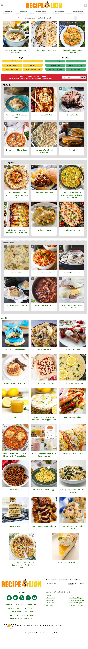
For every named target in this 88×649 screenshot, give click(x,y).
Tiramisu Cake (15, 526)
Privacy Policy (42, 78)
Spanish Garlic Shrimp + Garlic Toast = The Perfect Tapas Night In (16, 195)
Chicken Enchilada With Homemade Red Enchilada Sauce (16, 231)
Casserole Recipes (12, 65)
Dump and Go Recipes (12, 69)
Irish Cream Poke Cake (71, 115)
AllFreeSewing (50, 603)
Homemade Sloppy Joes (44, 193)
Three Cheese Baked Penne (71, 230)
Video (32, 61)
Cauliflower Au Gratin (44, 230)
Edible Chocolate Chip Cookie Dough (72, 527)
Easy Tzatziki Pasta (44, 349)
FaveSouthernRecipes (75, 603)
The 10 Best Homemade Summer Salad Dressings (44, 455)
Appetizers (33, 65)
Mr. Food (71, 595)
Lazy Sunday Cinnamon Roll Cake (16, 305)
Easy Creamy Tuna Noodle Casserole (43, 151)
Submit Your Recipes (17, 615)
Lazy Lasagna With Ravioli (44, 115)
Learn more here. (59, 625)
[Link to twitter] (15, 597)
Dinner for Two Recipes (75, 65)
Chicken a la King (16, 273)
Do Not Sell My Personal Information (21, 608)
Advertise (18, 605)
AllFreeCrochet (50, 598)
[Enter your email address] (57, 583)
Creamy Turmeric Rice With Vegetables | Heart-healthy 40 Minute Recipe (71, 195)
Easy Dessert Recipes (55, 61)
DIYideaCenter (50, 605)
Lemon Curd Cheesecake (66, 562)
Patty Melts (71, 150)
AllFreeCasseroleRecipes (76, 605)
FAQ (35, 605)
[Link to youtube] (34, 597)
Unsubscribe (28, 619)
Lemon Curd (15, 417)
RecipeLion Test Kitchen (12, 61)
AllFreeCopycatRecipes (76, 598)
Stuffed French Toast (72, 349)
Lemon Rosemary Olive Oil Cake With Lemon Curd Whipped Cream (44, 418)
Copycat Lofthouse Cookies (15, 349)
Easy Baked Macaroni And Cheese (44, 50)
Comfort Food (76, 61)
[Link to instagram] (28, 597)
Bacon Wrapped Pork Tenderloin (44, 526)
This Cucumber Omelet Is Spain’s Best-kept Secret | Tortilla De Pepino (22, 565)
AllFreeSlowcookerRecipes (77, 600)
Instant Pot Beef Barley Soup (16, 150)
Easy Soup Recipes (76, 69)
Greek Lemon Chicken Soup (73, 383)
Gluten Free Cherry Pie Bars (44, 383)
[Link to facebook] (9, 597)
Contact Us (28, 605)
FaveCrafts (49, 595)
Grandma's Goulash (44, 273)
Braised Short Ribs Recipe (44, 305)
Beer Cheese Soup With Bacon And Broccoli (16, 51)
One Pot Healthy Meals (55, 69)
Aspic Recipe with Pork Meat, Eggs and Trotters (71, 306)
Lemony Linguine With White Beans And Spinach (72, 491)
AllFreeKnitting (50, 600)
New (4, 318)
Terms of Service (15, 619)
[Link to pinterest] (21, 597)
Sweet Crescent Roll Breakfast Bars (16, 116)
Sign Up (83, 77)
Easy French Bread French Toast (15, 383)
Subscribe (30, 615)
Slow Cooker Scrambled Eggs (44, 490)
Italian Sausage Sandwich (73, 417)
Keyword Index (15, 612)
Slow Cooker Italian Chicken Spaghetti (72, 51)
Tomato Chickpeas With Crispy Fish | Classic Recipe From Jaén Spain (15, 455)
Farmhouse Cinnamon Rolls (71, 273)
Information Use (50, 78)
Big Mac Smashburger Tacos (72, 453)
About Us (9, 605)
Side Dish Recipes (55, 65)
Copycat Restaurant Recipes (32, 69)
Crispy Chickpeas (15, 490)
